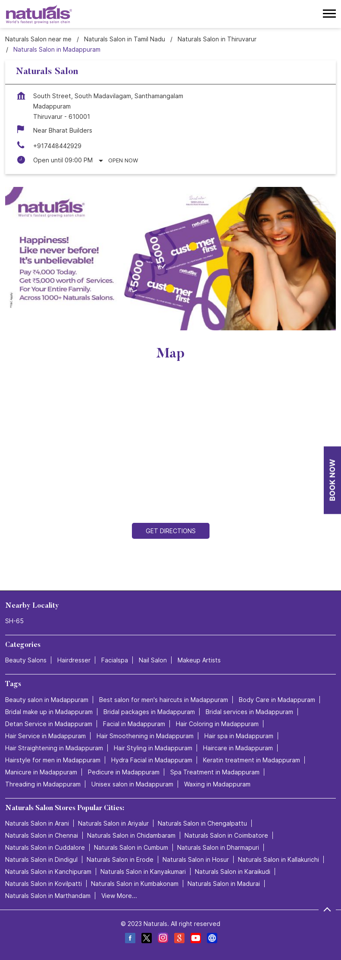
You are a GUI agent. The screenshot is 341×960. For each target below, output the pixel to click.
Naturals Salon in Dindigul (41, 859)
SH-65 (14, 621)
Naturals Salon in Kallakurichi (278, 859)
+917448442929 (57, 145)
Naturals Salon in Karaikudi (232, 871)
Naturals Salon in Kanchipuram (48, 871)
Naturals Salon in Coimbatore (226, 835)
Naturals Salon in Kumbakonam (134, 883)
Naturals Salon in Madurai (224, 883)
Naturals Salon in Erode (120, 859)
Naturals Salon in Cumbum (131, 847)
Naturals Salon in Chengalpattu (202, 823)
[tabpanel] (170, 258)
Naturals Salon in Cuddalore (45, 847)
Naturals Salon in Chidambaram (131, 835)
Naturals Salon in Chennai (41, 835)
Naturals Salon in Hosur (196, 859)
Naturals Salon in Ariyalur (113, 823)
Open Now (123, 160)
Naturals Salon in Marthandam (48, 895)
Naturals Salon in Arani (37, 823)
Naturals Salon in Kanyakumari (143, 871)
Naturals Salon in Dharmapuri (218, 847)
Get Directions (171, 530)
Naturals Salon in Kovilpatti (43, 883)
